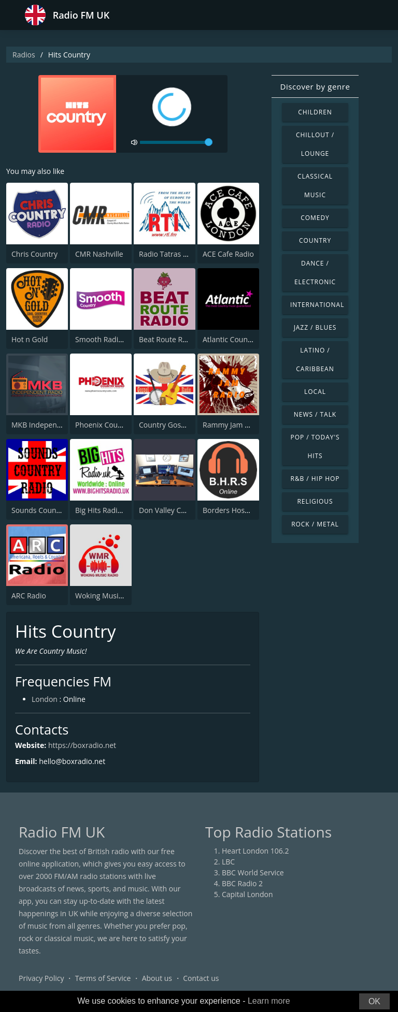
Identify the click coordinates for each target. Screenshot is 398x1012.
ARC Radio (28, 595)
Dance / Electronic (315, 272)
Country (315, 240)
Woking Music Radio (109, 595)
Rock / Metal (315, 524)
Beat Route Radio (168, 339)
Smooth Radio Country (113, 339)
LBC (228, 862)
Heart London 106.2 (255, 851)
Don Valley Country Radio (181, 510)
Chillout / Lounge (315, 144)
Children (315, 112)
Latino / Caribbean (315, 359)
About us (157, 978)
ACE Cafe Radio (228, 254)
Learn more (269, 1000)
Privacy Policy (41, 978)
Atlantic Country (230, 339)
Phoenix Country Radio (113, 425)
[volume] (176, 142)
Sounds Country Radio (49, 510)
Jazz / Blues (315, 327)
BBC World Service (253, 872)
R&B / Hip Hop (315, 478)
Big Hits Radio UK (104, 510)
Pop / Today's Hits (314, 446)
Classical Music (315, 185)
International (317, 304)
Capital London (247, 894)
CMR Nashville (99, 254)
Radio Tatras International (182, 254)
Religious (315, 501)
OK (374, 1001)
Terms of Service (103, 978)
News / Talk (315, 414)
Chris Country (34, 254)
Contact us (201, 978)
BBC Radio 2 (242, 883)
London (45, 699)
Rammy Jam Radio (233, 425)
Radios (23, 55)
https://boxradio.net (82, 745)
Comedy (315, 217)
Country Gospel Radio (175, 425)
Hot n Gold (29, 339)
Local (315, 391)
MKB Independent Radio (52, 425)
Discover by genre (315, 86)
